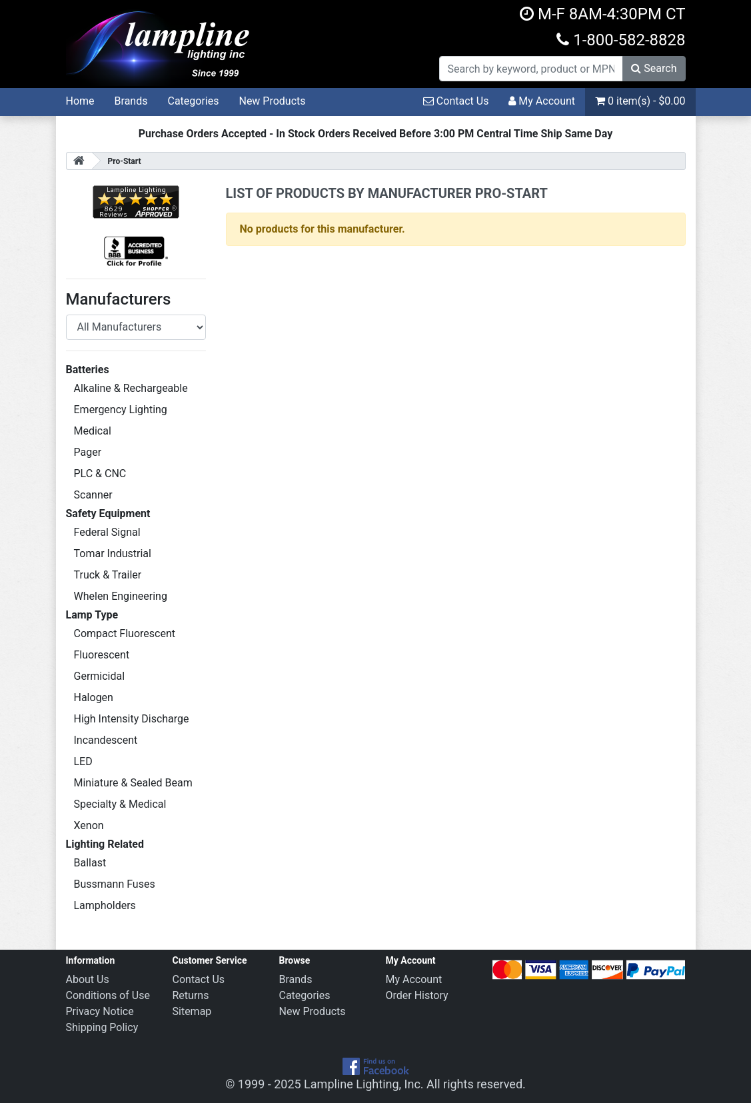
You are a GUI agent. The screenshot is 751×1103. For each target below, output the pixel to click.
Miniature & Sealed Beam (133, 782)
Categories (193, 101)
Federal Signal (107, 532)
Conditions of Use (108, 995)
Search (653, 68)
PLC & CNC (100, 473)
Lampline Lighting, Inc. (364, 1084)
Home (80, 101)
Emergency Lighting (120, 409)
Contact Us (456, 101)
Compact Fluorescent (124, 633)
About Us (87, 979)
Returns (191, 995)
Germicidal (99, 676)
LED (83, 761)
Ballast (90, 862)
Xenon (89, 825)
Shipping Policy (102, 1027)
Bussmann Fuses (114, 884)
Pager (88, 452)
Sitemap (192, 1011)
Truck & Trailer (108, 574)
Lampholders (105, 905)
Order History (417, 995)
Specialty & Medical (120, 804)
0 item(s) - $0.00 (640, 101)
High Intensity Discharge (131, 718)
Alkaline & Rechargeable (131, 388)
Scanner (93, 495)
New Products (272, 101)
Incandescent (106, 740)
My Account (541, 101)
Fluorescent (102, 654)
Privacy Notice (100, 1011)
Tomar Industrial (112, 553)
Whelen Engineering (120, 596)
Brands (131, 101)
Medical (92, 431)
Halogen (93, 697)
